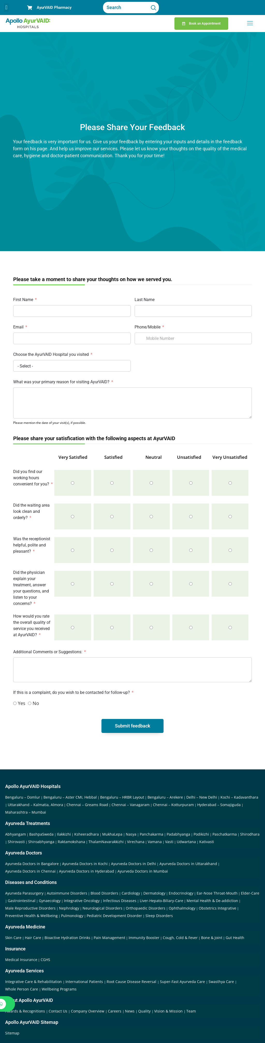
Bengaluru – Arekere (165, 797)
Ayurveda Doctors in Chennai (30, 871)
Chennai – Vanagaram (131, 804)
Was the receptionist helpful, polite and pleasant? (31, 545)
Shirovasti (16, 841)
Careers (115, 1011)
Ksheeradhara (86, 834)
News (130, 1011)
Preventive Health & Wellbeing (31, 915)
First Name (23, 299)
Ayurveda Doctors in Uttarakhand (188, 863)
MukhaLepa (112, 834)
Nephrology (69, 908)
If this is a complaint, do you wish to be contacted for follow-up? (72, 692)
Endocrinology (181, 893)
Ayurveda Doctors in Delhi (133, 863)
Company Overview (88, 1011)
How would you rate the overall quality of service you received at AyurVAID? (31, 625)
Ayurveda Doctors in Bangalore (32, 863)
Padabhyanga (178, 834)
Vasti (169, 841)
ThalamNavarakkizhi (106, 841)
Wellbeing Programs (59, 989)
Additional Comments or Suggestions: (47, 651)
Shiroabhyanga (41, 841)
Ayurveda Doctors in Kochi (85, 863)
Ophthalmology (182, 908)
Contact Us (58, 1011)
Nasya (131, 834)
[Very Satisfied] (72, 483)
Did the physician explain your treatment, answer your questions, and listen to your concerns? (31, 588)
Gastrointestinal (21, 900)
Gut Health (235, 937)
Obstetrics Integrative (217, 908)
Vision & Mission (169, 1011)
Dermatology (154, 893)
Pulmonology (72, 915)
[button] (6, 7)
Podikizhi (201, 834)
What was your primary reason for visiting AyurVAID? (62, 381)
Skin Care (13, 937)
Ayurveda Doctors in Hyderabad (86, 871)
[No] (29, 703)
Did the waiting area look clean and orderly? (31, 511)
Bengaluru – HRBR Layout (122, 797)
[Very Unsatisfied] (230, 483)
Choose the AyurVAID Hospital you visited (51, 354)
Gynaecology (50, 900)
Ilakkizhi (64, 834)
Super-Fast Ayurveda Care (183, 981)
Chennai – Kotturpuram (173, 804)
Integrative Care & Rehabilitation (34, 981)
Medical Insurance (21, 959)
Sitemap (12, 1033)
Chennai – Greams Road (87, 804)
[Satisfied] (112, 483)
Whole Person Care (22, 989)
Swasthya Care (222, 981)
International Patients (84, 981)
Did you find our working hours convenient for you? (31, 477)
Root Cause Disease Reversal (132, 981)
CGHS (45, 959)
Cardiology (131, 893)
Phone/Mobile (147, 327)
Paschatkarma (224, 834)
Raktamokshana (71, 841)
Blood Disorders (104, 893)
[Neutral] (151, 483)
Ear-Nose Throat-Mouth (217, 893)
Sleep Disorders (159, 915)
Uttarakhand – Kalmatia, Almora (35, 804)
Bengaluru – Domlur (22, 797)
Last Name (144, 299)
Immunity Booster (144, 937)
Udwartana (186, 841)
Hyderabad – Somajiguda (219, 804)
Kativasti (206, 841)
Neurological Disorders (102, 908)
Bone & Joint (211, 937)
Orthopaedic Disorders (145, 908)
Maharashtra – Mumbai (25, 812)
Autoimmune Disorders (67, 893)
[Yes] (15, 703)
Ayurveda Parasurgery (24, 893)
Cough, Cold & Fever (180, 937)
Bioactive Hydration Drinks (67, 937)
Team (191, 1011)
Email (18, 327)
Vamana (155, 841)
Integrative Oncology (82, 900)
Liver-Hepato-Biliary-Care (161, 900)
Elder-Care (250, 893)
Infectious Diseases (119, 900)
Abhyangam (15, 834)
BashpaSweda (41, 834)
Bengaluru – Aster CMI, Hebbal (70, 797)
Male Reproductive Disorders (30, 908)
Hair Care (33, 937)
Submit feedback (132, 726)
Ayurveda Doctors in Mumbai (142, 871)
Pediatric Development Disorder (114, 915)
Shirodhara (250, 834)
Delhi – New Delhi (201, 797)
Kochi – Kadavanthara (239, 797)
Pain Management (109, 937)
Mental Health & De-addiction (212, 900)
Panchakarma (151, 834)
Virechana (135, 841)
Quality (145, 1011)
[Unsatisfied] (191, 483)
